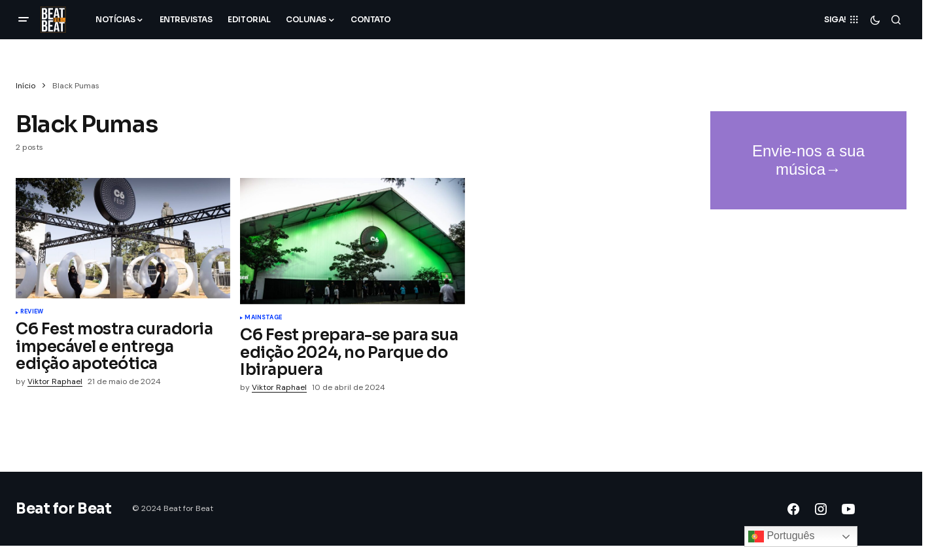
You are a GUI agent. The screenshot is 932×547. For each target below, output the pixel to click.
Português (781, 536)
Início (25, 85)
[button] (23, 19)
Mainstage (263, 318)
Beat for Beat (63, 509)
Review (31, 312)
